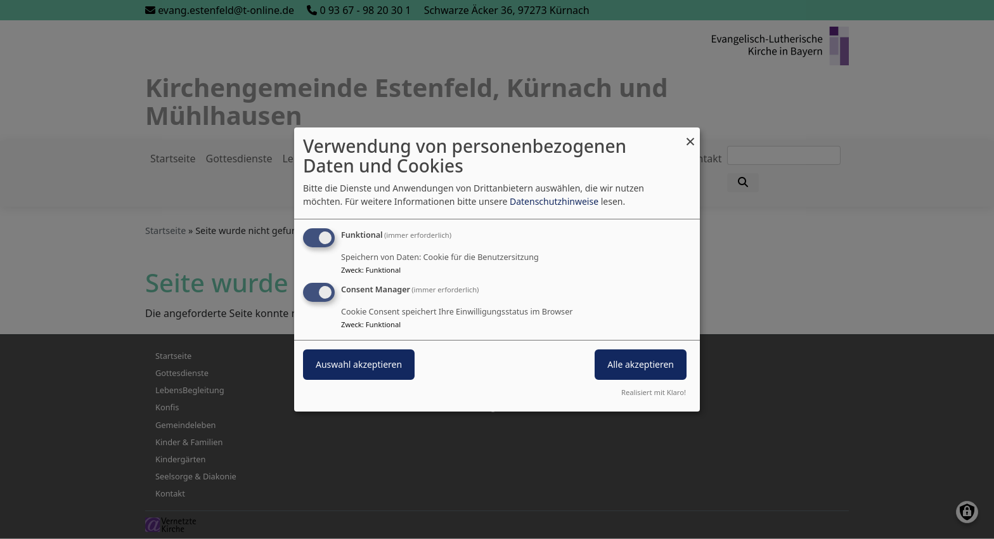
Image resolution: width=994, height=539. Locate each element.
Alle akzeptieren (640, 364)
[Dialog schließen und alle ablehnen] (690, 135)
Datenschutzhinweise (554, 201)
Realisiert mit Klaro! (653, 392)
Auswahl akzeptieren (359, 364)
